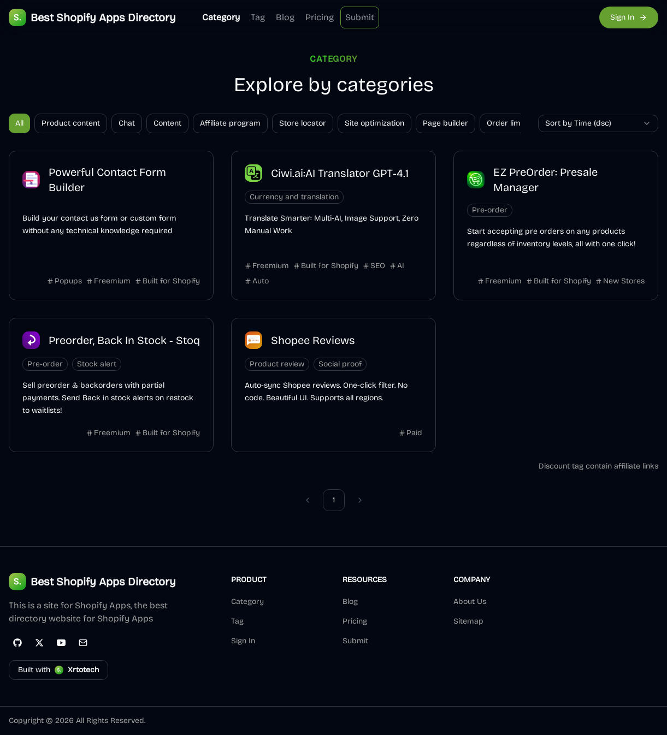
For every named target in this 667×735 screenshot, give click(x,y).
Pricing (319, 17)
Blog (285, 17)
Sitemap (468, 621)
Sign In (243, 640)
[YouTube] (61, 642)
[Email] (83, 642)
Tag (258, 17)
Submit (359, 17)
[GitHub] (17, 642)
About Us (469, 601)
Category (221, 17)
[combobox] (598, 123)
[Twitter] (39, 642)
